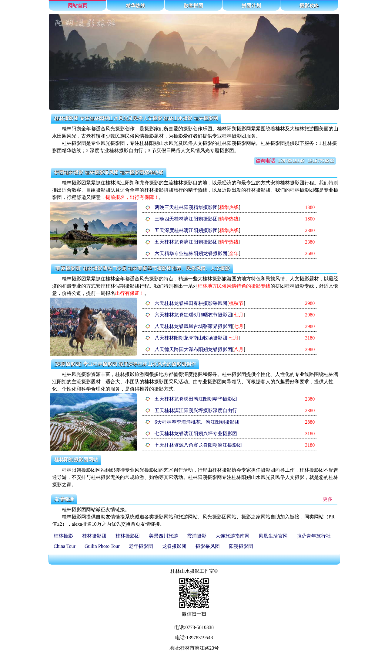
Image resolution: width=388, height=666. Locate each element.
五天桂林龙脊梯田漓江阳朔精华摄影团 (196, 398)
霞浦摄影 (196, 535)
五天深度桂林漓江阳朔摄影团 (186, 230)
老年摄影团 (141, 546)
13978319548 (291, 160)
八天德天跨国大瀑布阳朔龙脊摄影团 (193, 349)
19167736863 (321, 160)
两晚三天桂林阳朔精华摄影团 (186, 207)
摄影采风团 (208, 546)
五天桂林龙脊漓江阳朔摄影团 (186, 241)
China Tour (64, 546)
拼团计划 (251, 5)
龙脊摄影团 (174, 546)
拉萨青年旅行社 (314, 535)
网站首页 (77, 5)
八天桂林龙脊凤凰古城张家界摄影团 (193, 326)
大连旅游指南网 (232, 535)
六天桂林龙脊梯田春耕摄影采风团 (191, 303)
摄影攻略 (309, 5)
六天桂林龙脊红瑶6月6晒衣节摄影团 (193, 314)
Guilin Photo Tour (102, 546)
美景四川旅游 (163, 535)
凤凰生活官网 (273, 535)
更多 (328, 499)
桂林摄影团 (94, 535)
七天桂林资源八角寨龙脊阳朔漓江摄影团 (198, 445)
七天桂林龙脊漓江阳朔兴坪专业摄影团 (196, 433)
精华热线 (135, 5)
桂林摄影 (63, 535)
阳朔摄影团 (241, 546)
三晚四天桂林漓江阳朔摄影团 (186, 218)
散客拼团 (193, 5)
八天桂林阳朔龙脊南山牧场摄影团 (191, 337)
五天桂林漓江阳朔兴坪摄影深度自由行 (196, 410)
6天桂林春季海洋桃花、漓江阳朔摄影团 (197, 422)
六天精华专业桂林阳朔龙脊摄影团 (191, 253)
